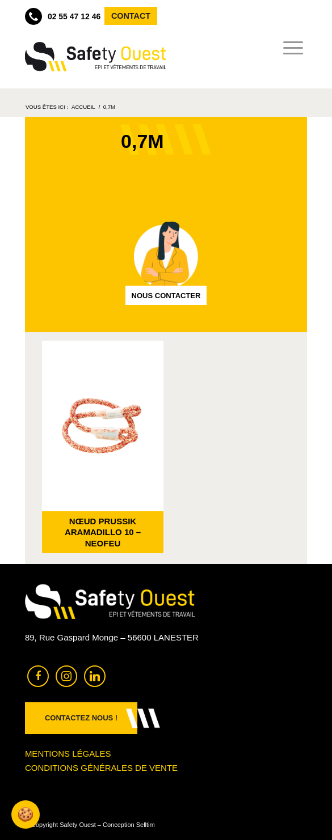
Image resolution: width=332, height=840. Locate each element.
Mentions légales (68, 753)
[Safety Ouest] (95, 57)
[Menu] (289, 48)
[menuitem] (289, 48)
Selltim (145, 824)
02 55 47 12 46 (62, 16)
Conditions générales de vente (101, 768)
